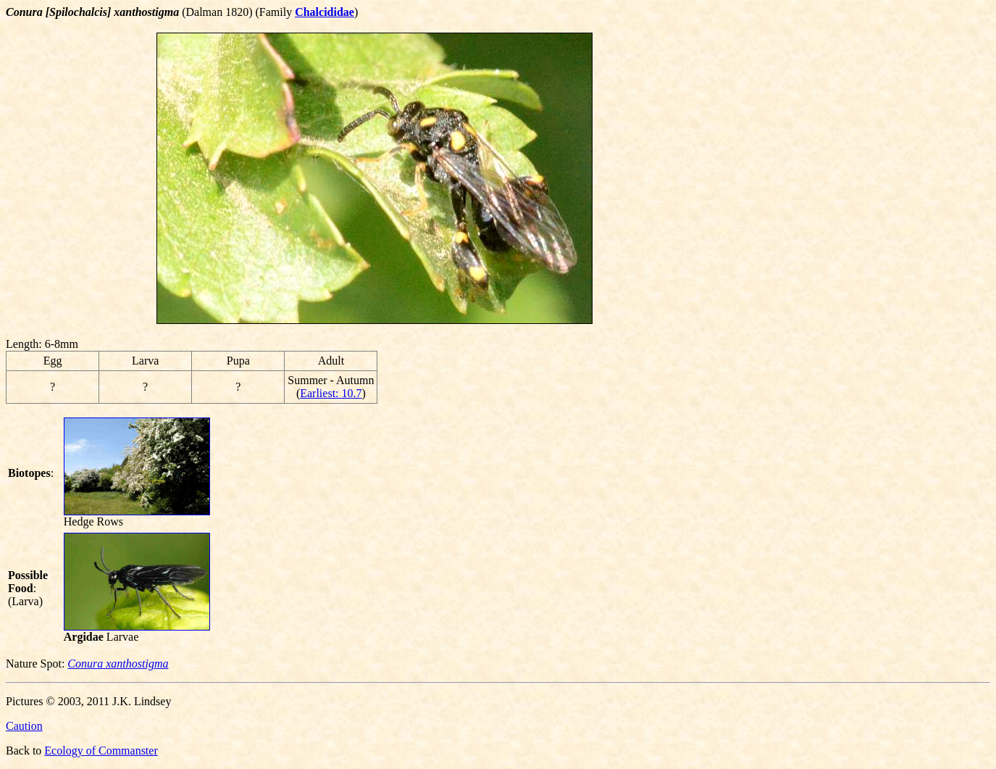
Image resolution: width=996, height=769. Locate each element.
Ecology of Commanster (100, 750)
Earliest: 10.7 (330, 393)
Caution (24, 726)
